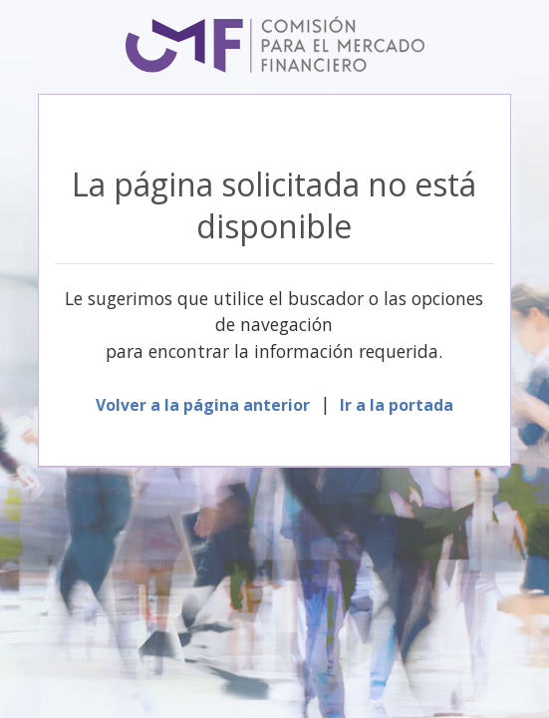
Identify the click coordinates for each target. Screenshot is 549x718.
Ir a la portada (396, 405)
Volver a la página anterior (203, 405)
